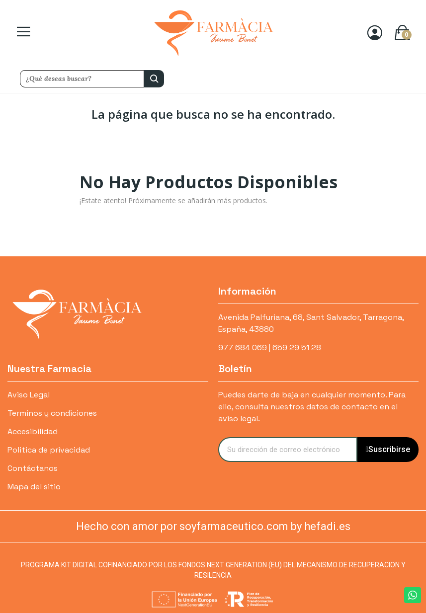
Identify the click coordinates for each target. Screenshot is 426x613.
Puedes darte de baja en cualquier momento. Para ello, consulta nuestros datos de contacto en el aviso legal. (312, 406)
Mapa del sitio (34, 486)
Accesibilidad (32, 431)
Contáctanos (32, 468)
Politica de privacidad (48, 450)
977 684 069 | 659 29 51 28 (269, 347)
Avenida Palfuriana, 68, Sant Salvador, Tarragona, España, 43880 (311, 323)
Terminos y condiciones (52, 413)
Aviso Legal (28, 394)
